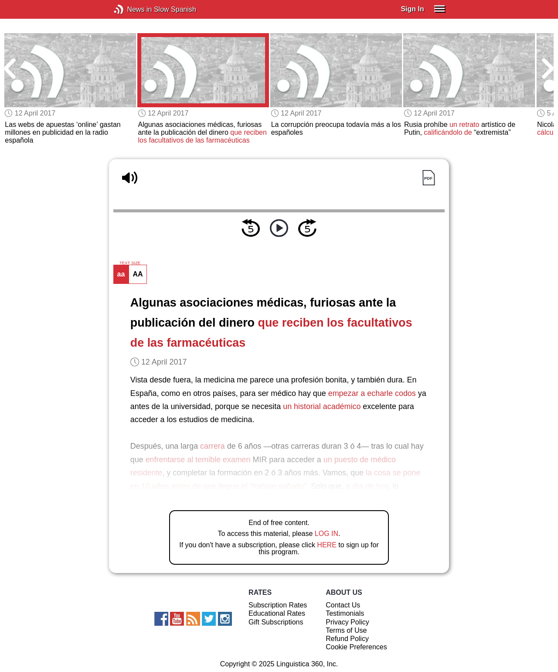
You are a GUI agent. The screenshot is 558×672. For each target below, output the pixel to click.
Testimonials (345, 613)
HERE (326, 545)
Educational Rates (276, 613)
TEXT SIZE (129, 263)
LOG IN (326, 533)
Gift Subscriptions (275, 622)
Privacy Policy (347, 622)
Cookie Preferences (356, 647)
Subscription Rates (277, 605)
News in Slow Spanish (131, 9)
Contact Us (343, 605)
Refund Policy (347, 638)
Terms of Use (346, 630)
